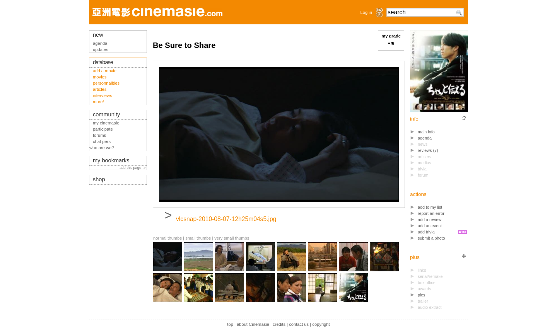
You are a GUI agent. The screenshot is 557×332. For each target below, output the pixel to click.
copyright (321, 324)
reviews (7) (428, 150)
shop (99, 179)
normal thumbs (167, 238)
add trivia (426, 232)
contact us (299, 324)
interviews (102, 95)
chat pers (102, 141)
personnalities (106, 83)
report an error (431, 213)
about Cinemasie (253, 324)
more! (98, 101)
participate (103, 129)
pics (421, 295)
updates (100, 49)
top (230, 324)
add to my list (430, 207)
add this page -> (133, 168)
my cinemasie (106, 123)
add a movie (104, 70)
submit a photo (431, 238)
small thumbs (198, 238)
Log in (366, 12)
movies (99, 77)
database (103, 62)
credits (279, 324)
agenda (425, 138)
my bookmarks (111, 160)
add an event (430, 225)
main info (426, 131)
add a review (429, 219)
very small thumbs (231, 238)
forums (99, 135)
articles (99, 89)
